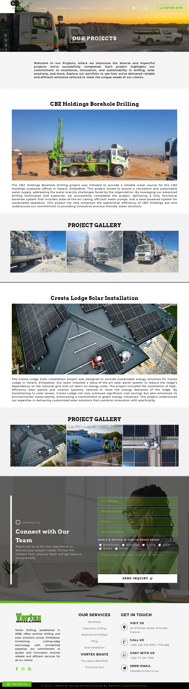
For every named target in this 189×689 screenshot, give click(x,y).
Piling (151, 544)
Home (42, 8)
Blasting (133, 544)
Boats (107, 548)
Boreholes (111, 544)
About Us (87, 8)
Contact (108, 8)
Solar (167, 544)
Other (123, 548)
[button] (14, 251)
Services (63, 8)
